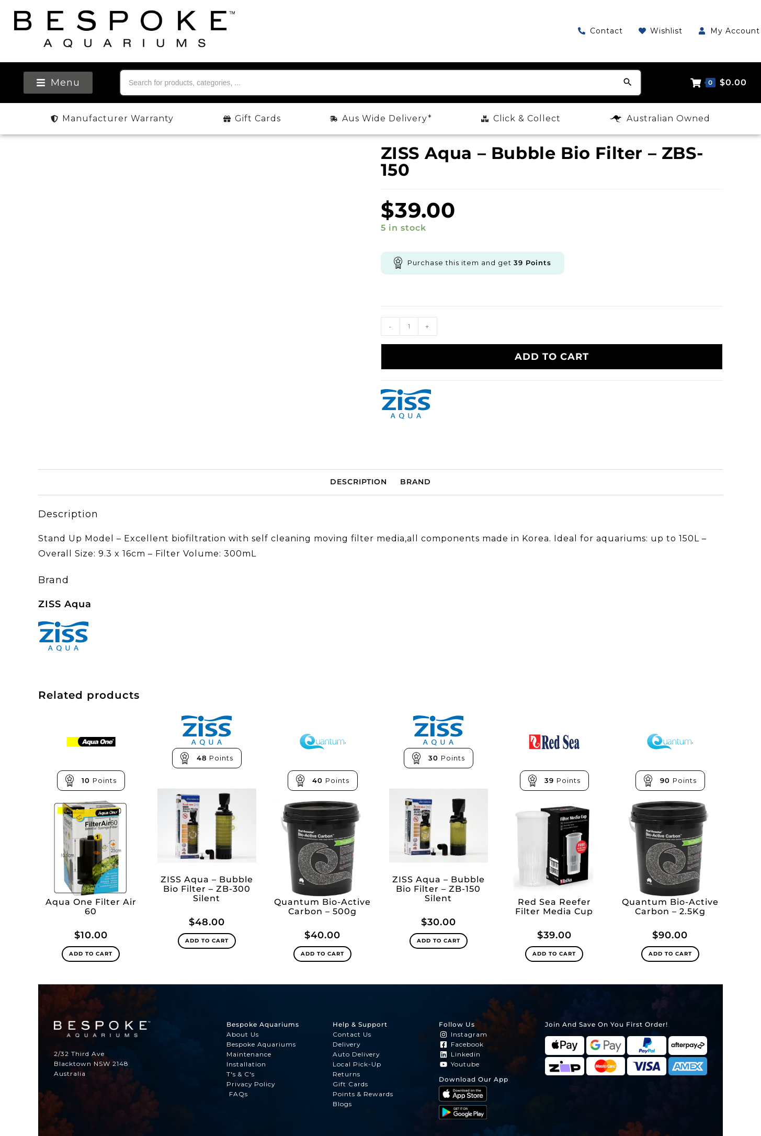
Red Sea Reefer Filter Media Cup (554, 907)
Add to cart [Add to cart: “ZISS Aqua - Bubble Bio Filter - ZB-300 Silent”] (207, 940)
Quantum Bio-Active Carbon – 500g (322, 907)
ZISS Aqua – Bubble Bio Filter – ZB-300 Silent (207, 889)
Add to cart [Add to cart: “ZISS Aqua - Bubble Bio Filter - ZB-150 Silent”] (438, 940)
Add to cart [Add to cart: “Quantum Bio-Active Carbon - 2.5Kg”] (670, 953)
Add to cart (552, 356)
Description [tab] (358, 481)
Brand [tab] (415, 481)
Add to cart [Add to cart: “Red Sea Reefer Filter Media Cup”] (554, 953)
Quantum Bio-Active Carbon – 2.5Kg (670, 907)
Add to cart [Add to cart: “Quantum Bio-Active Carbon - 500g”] (322, 953)
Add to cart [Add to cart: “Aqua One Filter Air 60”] (90, 953)
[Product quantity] (409, 326)
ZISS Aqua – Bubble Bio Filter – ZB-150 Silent (438, 889)
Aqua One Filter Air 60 (91, 907)
